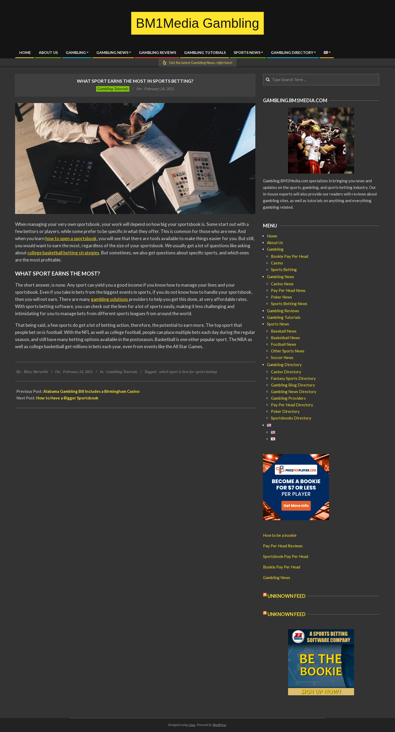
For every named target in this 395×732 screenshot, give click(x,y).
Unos (192, 725)
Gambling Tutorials (112, 89)
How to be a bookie (280, 535)
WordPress (219, 725)
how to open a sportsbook (71, 238)
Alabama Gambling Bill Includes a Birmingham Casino (91, 391)
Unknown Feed (286, 596)
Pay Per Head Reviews (283, 545)
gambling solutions (109, 299)
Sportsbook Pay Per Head (285, 556)
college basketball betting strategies (63, 252)
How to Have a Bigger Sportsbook (67, 397)
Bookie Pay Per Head (281, 567)
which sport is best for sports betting (188, 372)
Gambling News (276, 577)
